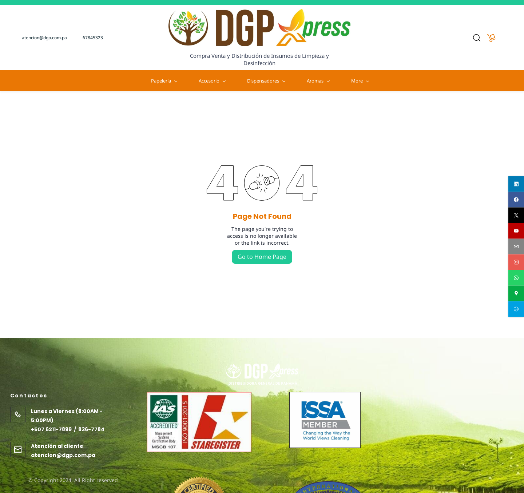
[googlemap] (516, 293)
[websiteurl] (516, 309)
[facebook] (516, 200)
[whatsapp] (516, 278)
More (485, 80)
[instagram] (516, 262)
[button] (476, 37)
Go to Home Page (262, 257)
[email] (516, 246)
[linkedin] (516, 184)
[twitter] (516, 215)
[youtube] (516, 231)
